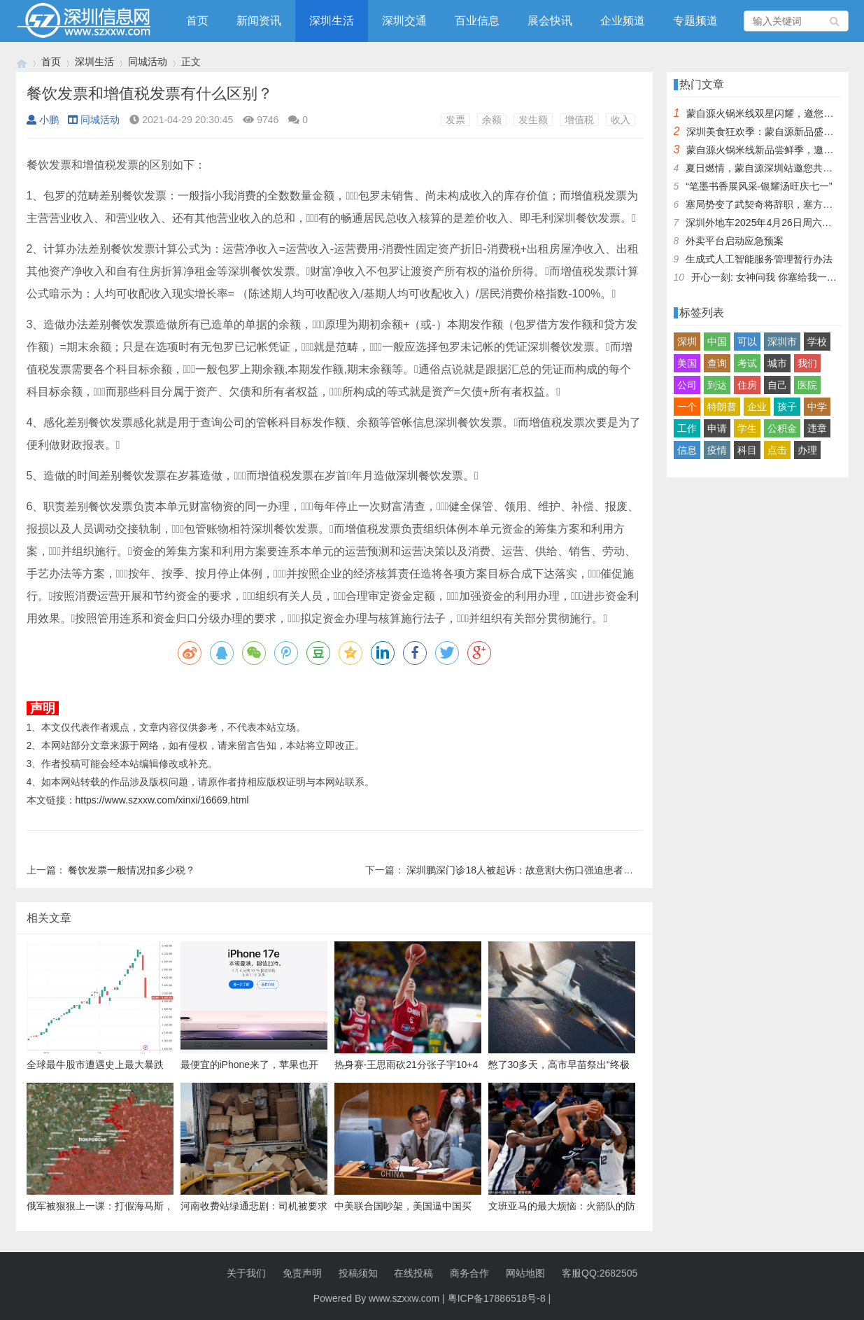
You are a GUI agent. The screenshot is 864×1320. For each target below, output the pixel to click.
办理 (807, 450)
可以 (747, 341)
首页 (197, 21)
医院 (807, 385)
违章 (817, 428)
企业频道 (622, 21)
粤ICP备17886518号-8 (497, 1298)
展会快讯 (549, 21)
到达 (717, 385)
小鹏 (43, 119)
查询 (717, 363)
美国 (687, 363)
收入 (620, 119)
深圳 (687, 341)
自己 (777, 385)
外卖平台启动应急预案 (735, 240)
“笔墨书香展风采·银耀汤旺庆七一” (759, 186)
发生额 (533, 119)
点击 (777, 450)
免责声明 (302, 1273)
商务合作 (469, 1273)
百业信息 (477, 21)
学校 (817, 341)
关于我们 (246, 1273)
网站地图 (525, 1273)
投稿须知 (358, 1273)
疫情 (717, 450)
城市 (777, 363)
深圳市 (782, 341)
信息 (687, 450)
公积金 (782, 428)
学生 (747, 428)
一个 (687, 406)
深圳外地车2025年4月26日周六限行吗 (768, 222)
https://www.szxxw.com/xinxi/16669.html (162, 800)
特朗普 (722, 406)
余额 (492, 119)
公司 (687, 385)
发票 (455, 119)
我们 (807, 363)
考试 (747, 363)
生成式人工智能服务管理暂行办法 (759, 259)
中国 (717, 341)
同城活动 (147, 61)
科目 (747, 450)
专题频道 (695, 21)
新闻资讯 (258, 21)
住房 (747, 385)
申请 (717, 428)
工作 (687, 428)
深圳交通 (404, 21)
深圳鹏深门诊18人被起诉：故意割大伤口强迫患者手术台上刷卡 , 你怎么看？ (572, 870)
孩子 (787, 406)
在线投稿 (413, 1273)
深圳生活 (331, 21)
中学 (817, 406)
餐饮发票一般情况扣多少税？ (131, 870)
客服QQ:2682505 (599, 1273)
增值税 (579, 119)
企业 (757, 406)
